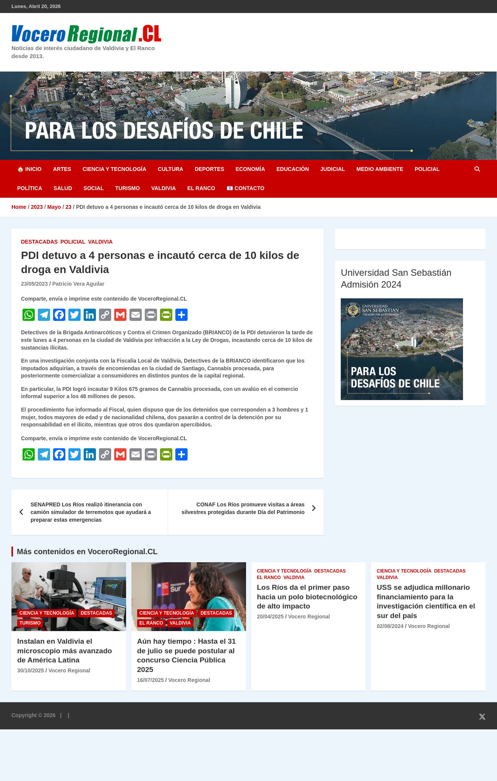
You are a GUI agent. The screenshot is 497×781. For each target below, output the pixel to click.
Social (94, 188)
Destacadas (39, 242)
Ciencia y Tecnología (114, 169)
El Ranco (201, 188)
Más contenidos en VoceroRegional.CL (87, 551)
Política (29, 188)
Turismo (127, 188)
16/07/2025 (150, 680)
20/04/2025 (270, 616)
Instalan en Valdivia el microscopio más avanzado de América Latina (64, 650)
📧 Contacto (245, 188)
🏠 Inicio (29, 169)
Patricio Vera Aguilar (78, 284)
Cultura (170, 169)
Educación (293, 169)
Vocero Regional (69, 670)
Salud (62, 188)
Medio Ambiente (379, 169)
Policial (426, 169)
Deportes (209, 169)
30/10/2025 (30, 670)
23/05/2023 (34, 284)
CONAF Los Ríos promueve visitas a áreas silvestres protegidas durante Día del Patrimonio (242, 508)
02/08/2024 (390, 626)
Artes (62, 169)
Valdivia (163, 188)
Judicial (333, 169)
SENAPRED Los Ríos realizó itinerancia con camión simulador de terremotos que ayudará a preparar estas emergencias (91, 511)
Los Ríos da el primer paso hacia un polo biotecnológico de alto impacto (307, 596)
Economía (250, 169)
